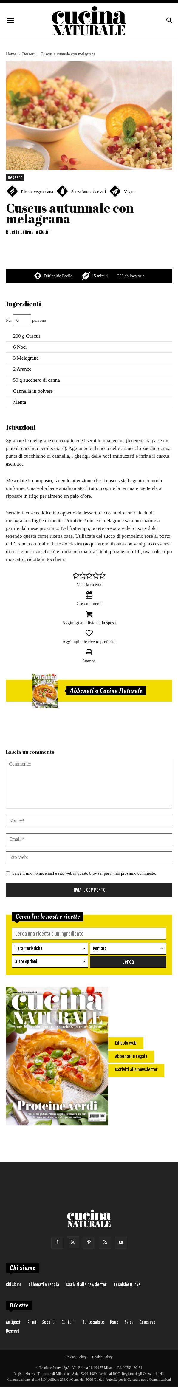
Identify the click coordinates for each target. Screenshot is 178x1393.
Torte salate (93, 1321)
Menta (19, 402)
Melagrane (28, 358)
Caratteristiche (28, 948)
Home (11, 54)
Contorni (68, 1321)
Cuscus (33, 336)
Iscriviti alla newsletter (86, 1284)
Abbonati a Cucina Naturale (106, 690)
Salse (129, 1321)
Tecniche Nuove (127, 1284)
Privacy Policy (76, 1357)
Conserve (147, 1321)
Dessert (28, 54)
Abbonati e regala (44, 1284)
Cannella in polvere (33, 391)
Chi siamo (14, 1284)
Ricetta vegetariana (37, 192)
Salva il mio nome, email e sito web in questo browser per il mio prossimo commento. (84, 873)
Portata (100, 948)
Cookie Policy (102, 1357)
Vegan (129, 192)
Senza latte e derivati (88, 192)
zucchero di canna (41, 380)
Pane (114, 1321)
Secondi (48, 1321)
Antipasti (13, 1321)
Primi (31, 1321)
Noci (22, 347)
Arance (24, 369)
